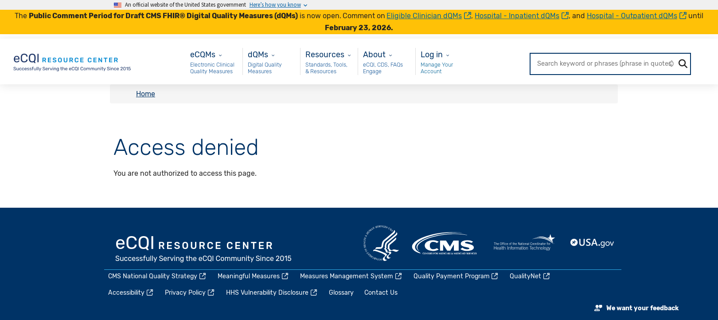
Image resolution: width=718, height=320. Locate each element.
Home (145, 94)
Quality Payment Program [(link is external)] (456, 276)
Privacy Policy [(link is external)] (190, 292)
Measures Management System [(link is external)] (351, 276)
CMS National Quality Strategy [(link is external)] (157, 276)
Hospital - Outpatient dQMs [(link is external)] (637, 16)
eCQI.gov (204, 250)
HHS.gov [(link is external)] (381, 243)
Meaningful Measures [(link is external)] (253, 276)
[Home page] (72, 61)
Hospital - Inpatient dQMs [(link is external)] (522, 16)
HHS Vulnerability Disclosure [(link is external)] (272, 292)
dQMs (258, 54)
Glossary (341, 292)
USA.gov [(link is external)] (592, 243)
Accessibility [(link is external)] (131, 292)
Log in (432, 54)
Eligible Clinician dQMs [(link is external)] (428, 16)
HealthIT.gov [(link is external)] (524, 243)
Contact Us (381, 292)
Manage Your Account (437, 68)
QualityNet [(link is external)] (530, 276)
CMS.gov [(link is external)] (445, 243)
